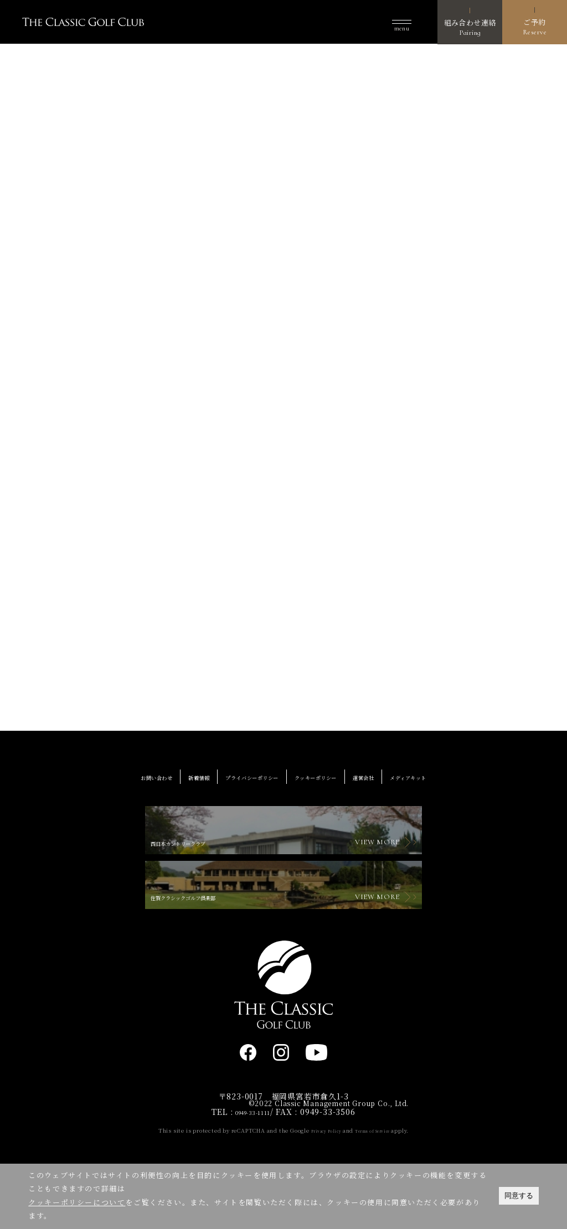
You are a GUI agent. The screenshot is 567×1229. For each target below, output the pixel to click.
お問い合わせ (108, 786)
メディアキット (455, 786)
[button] (401, 22)
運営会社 (394, 786)
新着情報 (166, 786)
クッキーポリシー (329, 786)
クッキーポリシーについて (76, 1202)
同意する (518, 1195)
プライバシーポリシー (239, 786)
